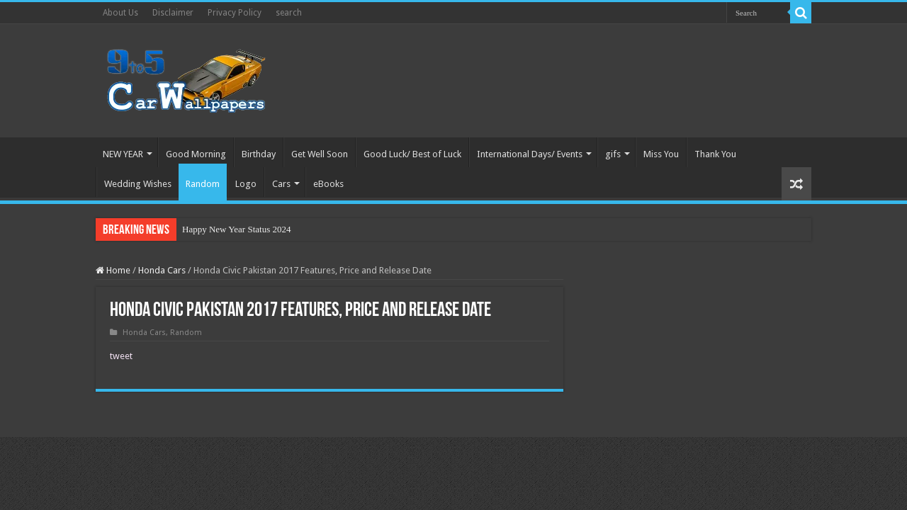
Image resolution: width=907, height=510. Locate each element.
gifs (613, 154)
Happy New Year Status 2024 (236, 229)
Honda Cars (162, 270)
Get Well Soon (319, 154)
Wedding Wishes (137, 183)
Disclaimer (172, 13)
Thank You (715, 154)
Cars (281, 183)
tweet (121, 356)
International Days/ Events (529, 154)
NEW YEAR (123, 154)
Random (203, 183)
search (289, 13)
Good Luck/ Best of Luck (412, 154)
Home (113, 270)
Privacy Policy (234, 13)
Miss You (661, 154)
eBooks (328, 183)
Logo (246, 183)
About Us (120, 13)
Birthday (259, 154)
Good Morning (196, 154)
